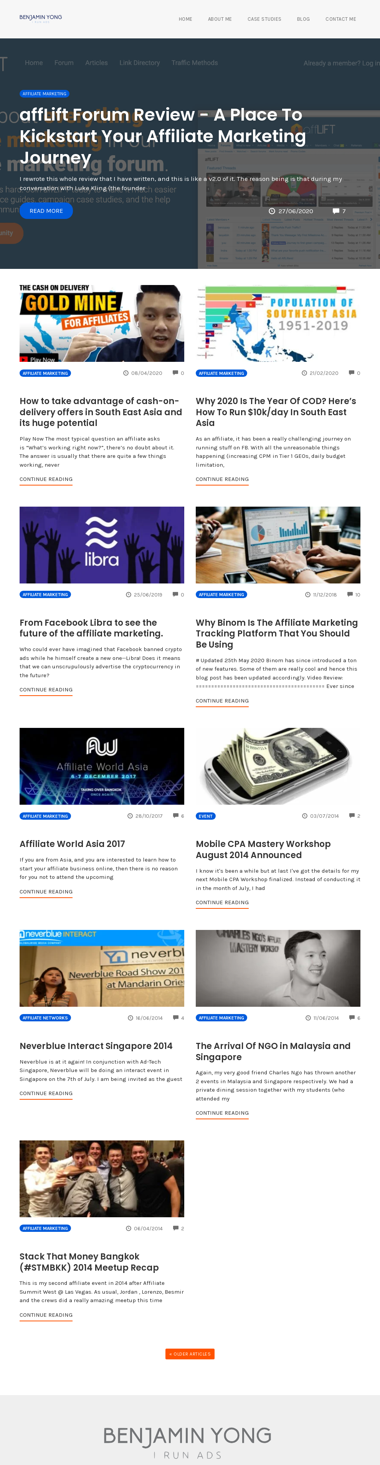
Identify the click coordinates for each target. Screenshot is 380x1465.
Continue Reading (46, 479)
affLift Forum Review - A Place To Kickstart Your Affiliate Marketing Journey (163, 136)
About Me (220, 19)
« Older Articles (190, 1354)
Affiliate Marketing (44, 94)
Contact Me (340, 19)
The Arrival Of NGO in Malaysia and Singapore (273, 1051)
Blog (303, 19)
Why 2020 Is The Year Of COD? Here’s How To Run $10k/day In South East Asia (276, 412)
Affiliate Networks (45, 1018)
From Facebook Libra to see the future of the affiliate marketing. (91, 628)
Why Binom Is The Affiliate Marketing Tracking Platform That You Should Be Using (277, 634)
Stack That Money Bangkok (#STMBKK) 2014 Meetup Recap (89, 1262)
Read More (47, 210)
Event (206, 816)
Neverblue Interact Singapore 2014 (96, 1046)
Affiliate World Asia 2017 (72, 844)
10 (353, 595)
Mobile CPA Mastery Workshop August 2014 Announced (263, 849)
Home (186, 19)
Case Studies (265, 19)
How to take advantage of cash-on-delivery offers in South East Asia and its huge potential (101, 412)
